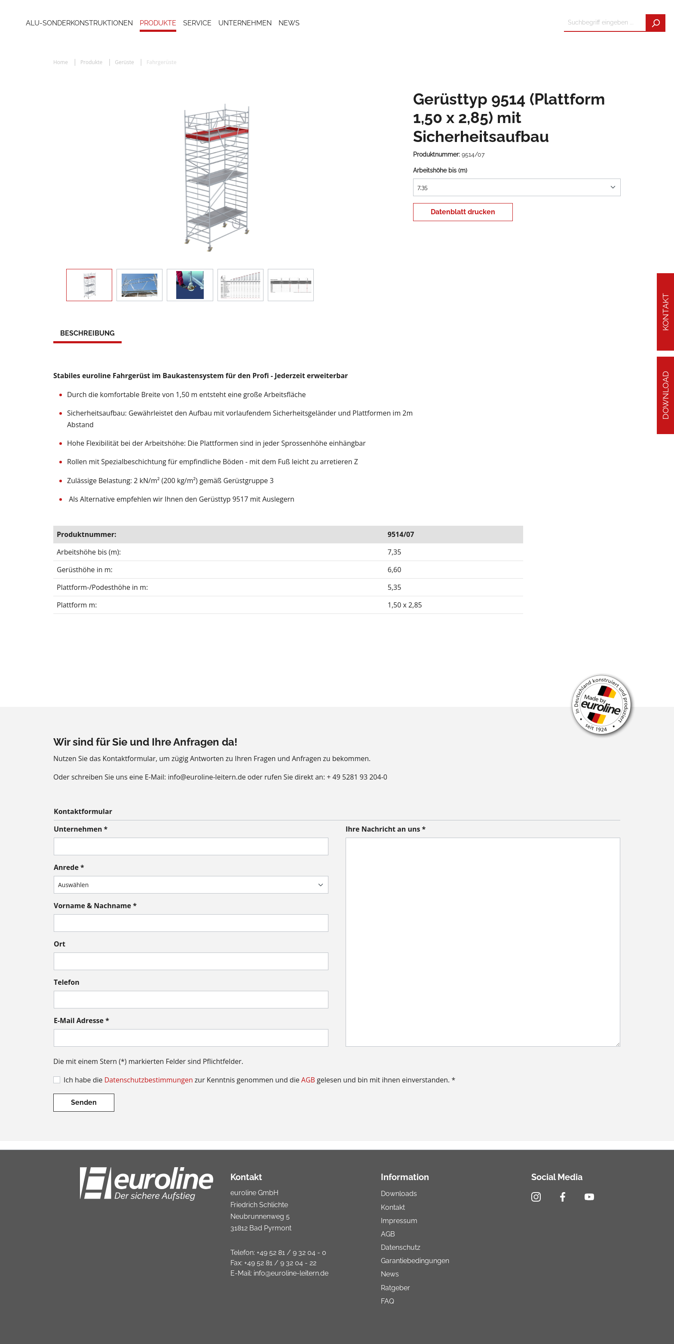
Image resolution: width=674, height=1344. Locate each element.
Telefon (67, 982)
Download (665, 395)
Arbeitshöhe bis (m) (440, 170)
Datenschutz (400, 1247)
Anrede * (69, 867)
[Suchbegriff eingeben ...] (605, 23)
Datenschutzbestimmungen (148, 1080)
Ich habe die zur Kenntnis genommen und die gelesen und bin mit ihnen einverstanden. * (259, 1080)
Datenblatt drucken (463, 212)
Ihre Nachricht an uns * (386, 829)
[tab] (87, 334)
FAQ (387, 1301)
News (390, 1274)
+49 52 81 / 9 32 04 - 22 (280, 1263)
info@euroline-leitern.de (291, 1273)
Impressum (399, 1221)
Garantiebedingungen (415, 1261)
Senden (84, 1102)
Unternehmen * (80, 829)
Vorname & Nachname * (95, 905)
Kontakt (665, 312)
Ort (59, 944)
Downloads (399, 1194)
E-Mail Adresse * (81, 1020)
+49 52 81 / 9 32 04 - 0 (291, 1252)
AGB (308, 1080)
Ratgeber (395, 1288)
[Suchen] (655, 23)
